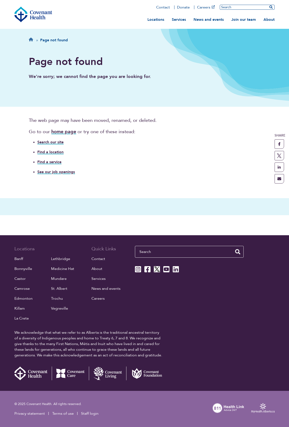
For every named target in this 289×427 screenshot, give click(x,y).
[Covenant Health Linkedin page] (176, 269)
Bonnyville (23, 268)
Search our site (50, 142)
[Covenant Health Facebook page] (147, 269)
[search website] (271, 7)
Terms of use (63, 413)
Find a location (50, 152)
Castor (20, 278)
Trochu (57, 298)
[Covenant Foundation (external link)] (145, 373)
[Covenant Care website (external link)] (70, 373)
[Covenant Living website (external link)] (107, 373)
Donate (183, 7)
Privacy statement (29, 413)
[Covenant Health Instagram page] (138, 269)
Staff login (90, 413)
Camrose (22, 288)
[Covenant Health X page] (157, 269)
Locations (155, 19)
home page (63, 131)
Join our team (243, 19)
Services (179, 19)
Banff (18, 258)
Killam (19, 308)
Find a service (49, 162)
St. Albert (59, 288)
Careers (206, 7)
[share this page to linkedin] (279, 167)
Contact (163, 7)
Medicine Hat (62, 268)
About (269, 19)
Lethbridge (60, 258)
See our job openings (56, 172)
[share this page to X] (279, 155)
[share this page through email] (279, 179)
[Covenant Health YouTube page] (166, 269)
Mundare (59, 278)
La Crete (21, 318)
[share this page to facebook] (279, 144)
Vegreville (59, 308)
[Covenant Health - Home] (33, 373)
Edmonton (23, 298)
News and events (209, 19)
